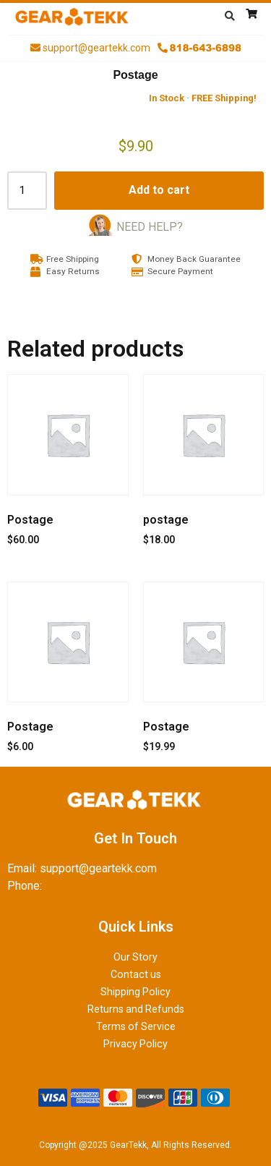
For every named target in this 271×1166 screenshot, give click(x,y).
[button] (229, 16)
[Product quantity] (27, 190)
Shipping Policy (135, 991)
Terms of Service (136, 1026)
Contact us (136, 974)
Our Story (135, 957)
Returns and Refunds (135, 1009)
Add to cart (159, 190)
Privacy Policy (135, 1044)
